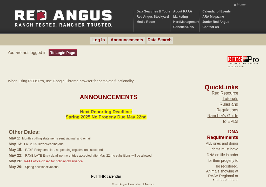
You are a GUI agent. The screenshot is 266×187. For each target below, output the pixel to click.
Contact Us (210, 27)
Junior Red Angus (215, 22)
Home (241, 4)
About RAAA (182, 11)
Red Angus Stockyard (153, 16)
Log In (98, 40)
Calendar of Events (216, 11)
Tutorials (230, 98)
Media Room (146, 22)
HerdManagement (186, 22)
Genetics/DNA (183, 27)
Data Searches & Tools (153, 11)
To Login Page (62, 53)
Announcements (127, 40)
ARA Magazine (213, 16)
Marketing (180, 16)
